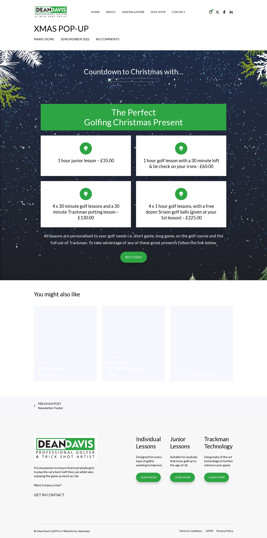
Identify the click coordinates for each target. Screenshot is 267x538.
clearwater (83, 531)
